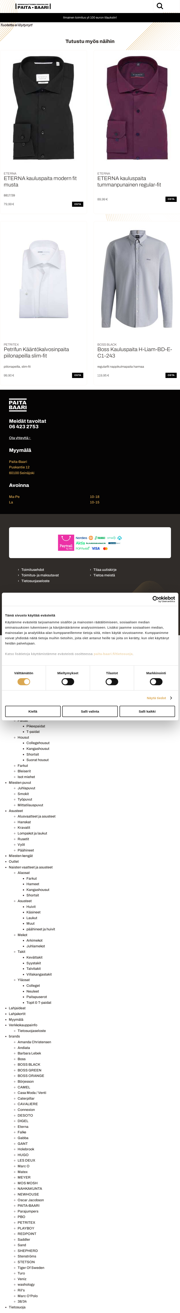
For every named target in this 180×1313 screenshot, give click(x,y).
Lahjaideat (17, 1008)
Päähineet (26, 850)
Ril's (21, 1290)
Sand (22, 1245)
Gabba (23, 1138)
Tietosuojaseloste (35, 581)
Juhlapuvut (26, 788)
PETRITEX (26, 1222)
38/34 (22, 1301)
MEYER (24, 1177)
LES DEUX (26, 1160)
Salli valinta (90, 711)
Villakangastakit (39, 974)
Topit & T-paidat (38, 1002)
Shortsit (32, 754)
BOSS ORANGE (31, 1076)
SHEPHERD (28, 1251)
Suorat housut (37, 760)
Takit (21, 952)
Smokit (23, 794)
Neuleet (32, 991)
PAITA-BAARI (28, 1205)
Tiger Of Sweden (31, 1268)
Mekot (22, 935)
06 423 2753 (24, 426)
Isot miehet (26, 777)
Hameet (32, 884)
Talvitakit (33, 968)
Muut (30, 923)
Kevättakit (34, 957)
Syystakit (33, 963)
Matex (23, 1172)
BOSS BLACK (29, 1064)
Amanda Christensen (34, 1042)
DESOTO (25, 1115)
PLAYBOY (26, 1228)
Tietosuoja (17, 1307)
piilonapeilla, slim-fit (17, 366)
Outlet (14, 861)
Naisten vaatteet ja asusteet (31, 867)
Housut (23, 737)
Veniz (22, 1279)
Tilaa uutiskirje (105, 570)
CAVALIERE (28, 1104)
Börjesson (26, 1081)
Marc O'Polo (28, 1296)
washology (26, 1284)
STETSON (26, 1262)
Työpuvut (25, 799)
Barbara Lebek (29, 1053)
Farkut (23, 765)
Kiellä (32, 711)
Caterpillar (26, 1098)
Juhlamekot (35, 946)
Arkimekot (34, 940)
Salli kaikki (147, 711)
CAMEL (24, 1087)
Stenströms (27, 1256)
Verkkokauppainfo (23, 1025)
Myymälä (16, 1019)
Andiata (24, 1048)
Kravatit (24, 827)
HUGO (23, 1155)
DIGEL (23, 1121)
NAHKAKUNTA (30, 1188)
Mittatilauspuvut (30, 805)
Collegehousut (38, 743)
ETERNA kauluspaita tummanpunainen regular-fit (129, 181)
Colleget (33, 985)
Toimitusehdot (32, 570)
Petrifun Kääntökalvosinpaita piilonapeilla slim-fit (36, 352)
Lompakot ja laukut (32, 833)
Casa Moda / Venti (32, 1093)
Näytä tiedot (156, 698)
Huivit (31, 907)
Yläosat (24, 980)
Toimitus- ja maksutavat (40, 575)
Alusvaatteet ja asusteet (37, 816)
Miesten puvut (20, 782)
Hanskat (24, 822)
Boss (22, 1059)
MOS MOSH (28, 1183)
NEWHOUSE (28, 1194)
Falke (22, 1132)
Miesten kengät (21, 856)
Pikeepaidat (35, 726)
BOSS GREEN (29, 1070)
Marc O (24, 1166)
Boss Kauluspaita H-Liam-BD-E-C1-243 (134, 352)
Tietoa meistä (104, 575)
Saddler (24, 1239)
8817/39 (9, 195)
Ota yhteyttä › (19, 438)
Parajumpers (28, 1211)
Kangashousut (37, 749)
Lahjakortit (17, 1014)
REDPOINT (27, 1234)
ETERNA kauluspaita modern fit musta (40, 181)
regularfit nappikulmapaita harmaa (120, 366)
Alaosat (24, 873)
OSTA (77, 204)
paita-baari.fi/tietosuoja (113, 654)
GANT (23, 1143)
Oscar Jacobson (31, 1200)
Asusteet (16, 811)
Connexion (26, 1110)
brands (14, 1036)
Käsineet (33, 912)
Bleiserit (24, 771)
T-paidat (33, 732)
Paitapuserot (36, 997)
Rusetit (23, 839)
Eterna (23, 1127)
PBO (21, 1217)
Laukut (31, 918)
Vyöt (21, 844)
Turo (21, 1273)
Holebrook (26, 1149)
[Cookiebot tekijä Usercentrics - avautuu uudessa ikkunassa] (155, 599)
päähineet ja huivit (40, 929)
